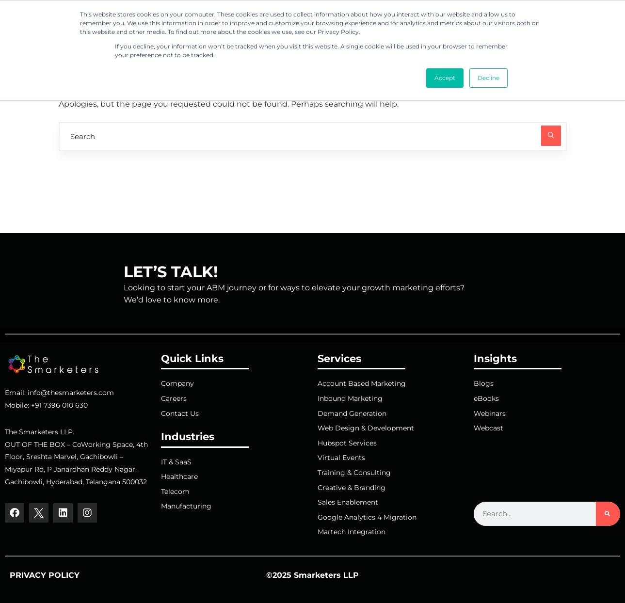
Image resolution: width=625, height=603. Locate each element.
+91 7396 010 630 (59, 405)
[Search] (608, 514)
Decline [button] (488, 77)
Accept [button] (444, 77)
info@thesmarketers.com (71, 392)
